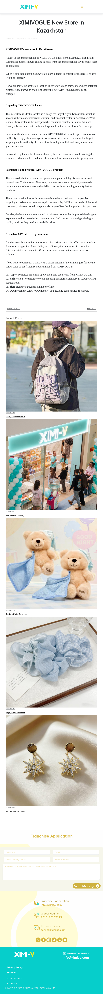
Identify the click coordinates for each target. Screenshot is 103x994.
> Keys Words (14, 978)
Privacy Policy (15, 967)
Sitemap (11, 972)
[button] (80, 7)
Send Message (86, 886)
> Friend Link (13, 983)
